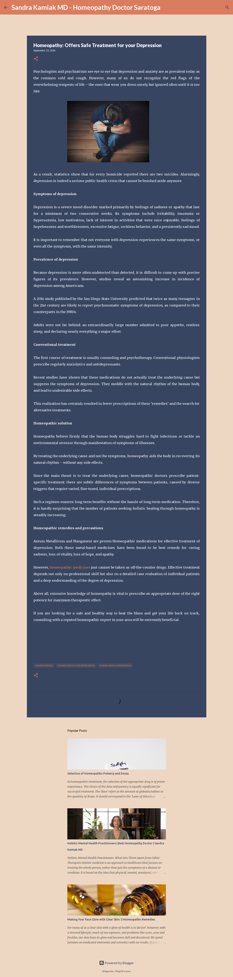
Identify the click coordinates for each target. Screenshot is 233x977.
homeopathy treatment (115, 665)
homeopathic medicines (70, 567)
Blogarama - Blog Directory (116, 971)
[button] (35, 59)
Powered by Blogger (116, 963)
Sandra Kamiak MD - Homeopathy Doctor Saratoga (86, 7)
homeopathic (44, 665)
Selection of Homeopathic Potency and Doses (98, 773)
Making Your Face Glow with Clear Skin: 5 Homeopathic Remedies (111, 919)
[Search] (227, 7)
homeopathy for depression (76, 665)
